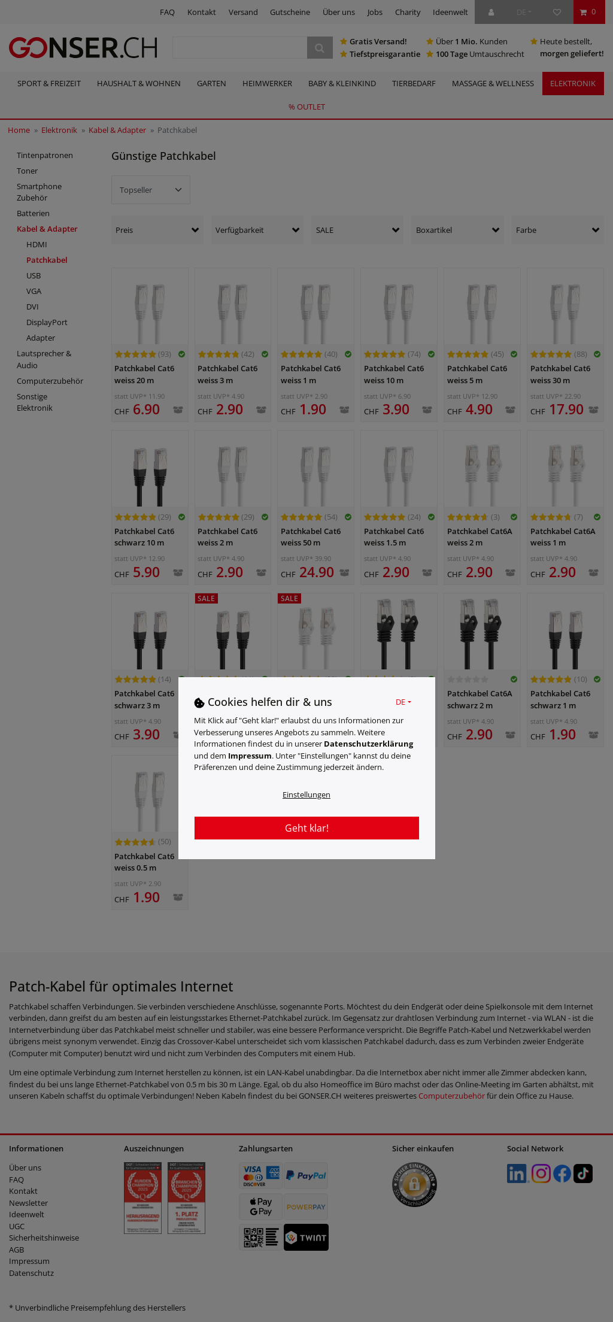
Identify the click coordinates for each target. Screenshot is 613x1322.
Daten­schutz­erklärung (368, 743)
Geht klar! (307, 828)
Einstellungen (306, 794)
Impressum (250, 755)
